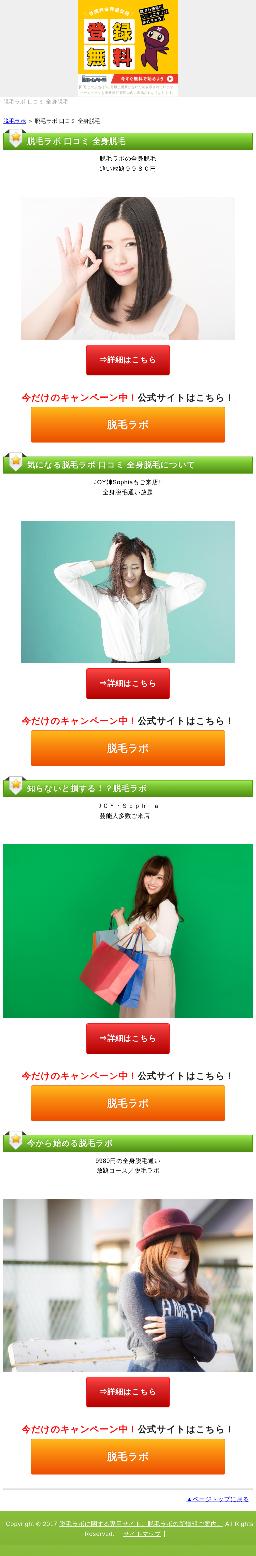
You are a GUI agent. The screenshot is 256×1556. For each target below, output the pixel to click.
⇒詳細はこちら (127, 359)
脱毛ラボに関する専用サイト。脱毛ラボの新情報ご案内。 (141, 1524)
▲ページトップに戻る (217, 1499)
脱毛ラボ (14, 121)
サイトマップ (142, 1534)
